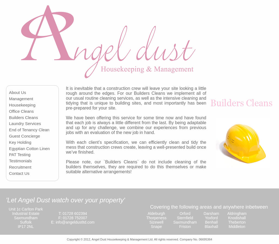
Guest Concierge (24, 136)
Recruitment (20, 167)
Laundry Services (25, 123)
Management (21, 98)
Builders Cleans (23, 117)
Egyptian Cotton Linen (29, 148)
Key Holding (20, 142)
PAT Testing (20, 154)
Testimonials (20, 160)
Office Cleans (21, 111)
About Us (17, 92)
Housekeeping (22, 105)
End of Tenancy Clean (29, 129)
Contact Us (19, 173)
